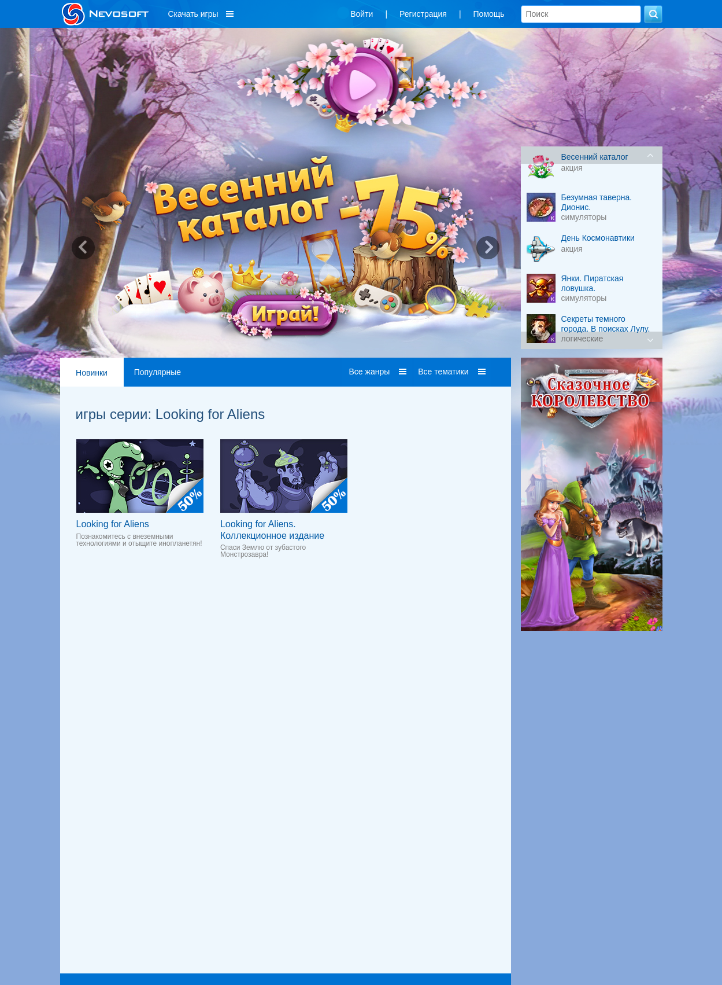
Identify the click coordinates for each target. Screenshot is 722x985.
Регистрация (423, 14)
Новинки (92, 372)
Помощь (489, 14)
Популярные (157, 372)
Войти (361, 14)
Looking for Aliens (112, 524)
